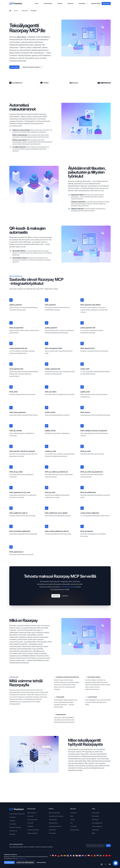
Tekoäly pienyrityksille (55, 826)
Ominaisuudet (49, 3)
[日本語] (77, 855)
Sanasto (72, 819)
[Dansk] (56, 855)
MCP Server (21, 37)
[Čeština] (53, 855)
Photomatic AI (13, 830)
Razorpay (33, 10)
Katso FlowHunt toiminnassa (17, 813)
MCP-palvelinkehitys (54, 812)
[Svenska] (101, 855)
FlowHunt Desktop (32, 833)
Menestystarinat (74, 829)
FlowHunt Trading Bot (15, 827)
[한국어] (80, 855)
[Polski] (89, 855)
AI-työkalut (12, 817)
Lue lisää (65, 595)
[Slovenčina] (98, 855)
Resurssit (71, 3)
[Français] (71, 855)
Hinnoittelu (82, 3)
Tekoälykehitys (53, 819)
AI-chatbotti (12, 824)
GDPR (93, 833)
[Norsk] (86, 855)
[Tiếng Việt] (107, 855)
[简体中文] (110, 855)
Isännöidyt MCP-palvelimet (56, 816)
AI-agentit (12, 820)
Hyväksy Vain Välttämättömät (25, 862)
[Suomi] (68, 855)
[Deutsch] (59, 855)
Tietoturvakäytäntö (97, 826)
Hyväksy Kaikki (9, 862)
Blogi (71, 816)
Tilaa (108, 845)
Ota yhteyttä (95, 816)
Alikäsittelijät (95, 829)
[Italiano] (74, 855)
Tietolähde (30, 826)
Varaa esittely (14, 67)
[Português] (92, 855)
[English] (62, 855)
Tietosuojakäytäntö (97, 823)
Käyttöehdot (95, 819)
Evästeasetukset (41, 862)
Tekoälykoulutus (53, 823)
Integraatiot (24, 10)
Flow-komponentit (32, 819)
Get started (56, 595)
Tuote (37, 3)
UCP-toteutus (52, 833)
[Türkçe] (104, 855)
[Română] (95, 855)
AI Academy (73, 826)
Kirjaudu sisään (95, 3)
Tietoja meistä (95, 812)
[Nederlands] (83, 855)
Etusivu (16, 10)
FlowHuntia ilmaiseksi (67, 587)
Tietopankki (73, 812)
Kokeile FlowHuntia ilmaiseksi (32, 67)
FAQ (71, 823)
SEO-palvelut (52, 829)
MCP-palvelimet (31, 812)
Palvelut (61, 3)
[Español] (65, 855)
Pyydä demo (106, 3)
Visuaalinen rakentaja (33, 829)
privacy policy (21, 858)
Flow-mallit (30, 823)
